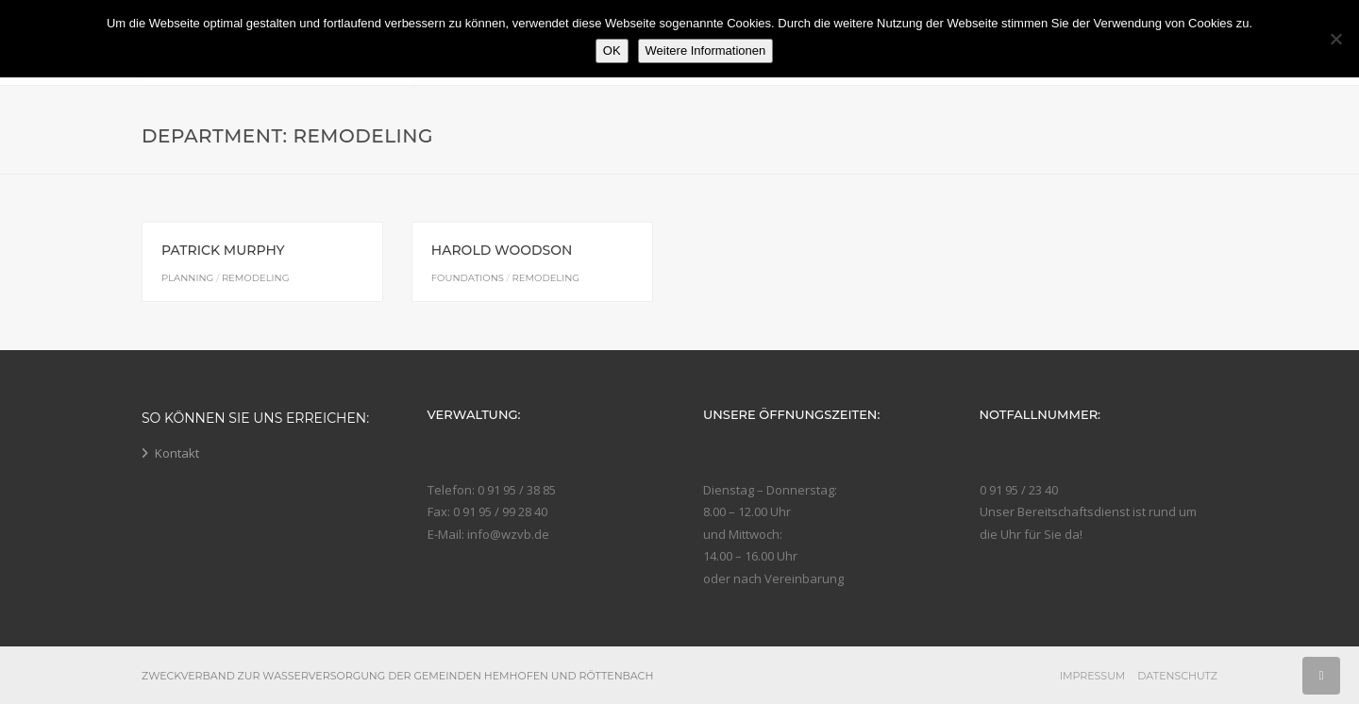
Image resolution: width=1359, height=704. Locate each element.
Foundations (467, 278)
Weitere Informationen (706, 50)
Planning (187, 278)
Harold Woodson (502, 250)
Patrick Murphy (223, 250)
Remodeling (256, 278)
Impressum (1093, 675)
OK (612, 50)
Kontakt (177, 452)
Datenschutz (1177, 675)
